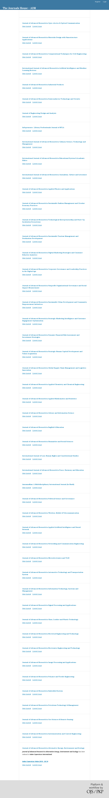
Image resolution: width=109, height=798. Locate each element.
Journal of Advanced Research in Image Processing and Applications (49, 662)
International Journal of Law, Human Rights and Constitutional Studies (50, 456)
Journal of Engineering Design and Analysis (39, 113)
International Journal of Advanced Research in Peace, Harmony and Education (53, 470)
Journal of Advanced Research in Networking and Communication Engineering (53, 544)
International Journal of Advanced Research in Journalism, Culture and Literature (54, 175)
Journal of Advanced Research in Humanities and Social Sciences (47, 442)
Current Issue (37, 26)
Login (104, 2)
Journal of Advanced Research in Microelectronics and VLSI (45, 558)
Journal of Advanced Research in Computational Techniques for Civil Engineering (54, 54)
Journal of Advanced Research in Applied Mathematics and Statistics (49, 399)
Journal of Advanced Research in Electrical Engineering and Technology (50, 634)
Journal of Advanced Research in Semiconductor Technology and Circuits (51, 99)
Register (97, 2)
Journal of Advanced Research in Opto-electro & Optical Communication (51, 23)
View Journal (26, 26)
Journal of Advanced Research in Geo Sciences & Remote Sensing (47, 719)
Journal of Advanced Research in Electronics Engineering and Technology (51, 648)
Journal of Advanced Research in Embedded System (42, 691)
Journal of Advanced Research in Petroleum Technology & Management (50, 705)
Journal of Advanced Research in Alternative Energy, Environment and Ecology (53, 748)
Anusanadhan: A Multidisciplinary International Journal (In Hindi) (48, 484)
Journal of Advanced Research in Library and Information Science (48, 413)
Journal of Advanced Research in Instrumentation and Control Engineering (51, 734)
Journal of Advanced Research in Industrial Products (43, 85)
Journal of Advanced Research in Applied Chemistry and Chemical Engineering (53, 384)
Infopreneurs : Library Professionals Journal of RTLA (43, 127)
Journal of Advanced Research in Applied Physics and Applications (48, 189)
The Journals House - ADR (19, 8)
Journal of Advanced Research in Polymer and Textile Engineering (48, 677)
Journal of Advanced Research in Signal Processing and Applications (49, 605)
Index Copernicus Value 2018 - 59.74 (35, 761)
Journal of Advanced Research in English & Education (43, 427)
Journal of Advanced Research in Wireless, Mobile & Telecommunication (50, 513)
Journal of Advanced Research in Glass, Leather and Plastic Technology (50, 619)
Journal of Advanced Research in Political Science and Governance (48, 499)
